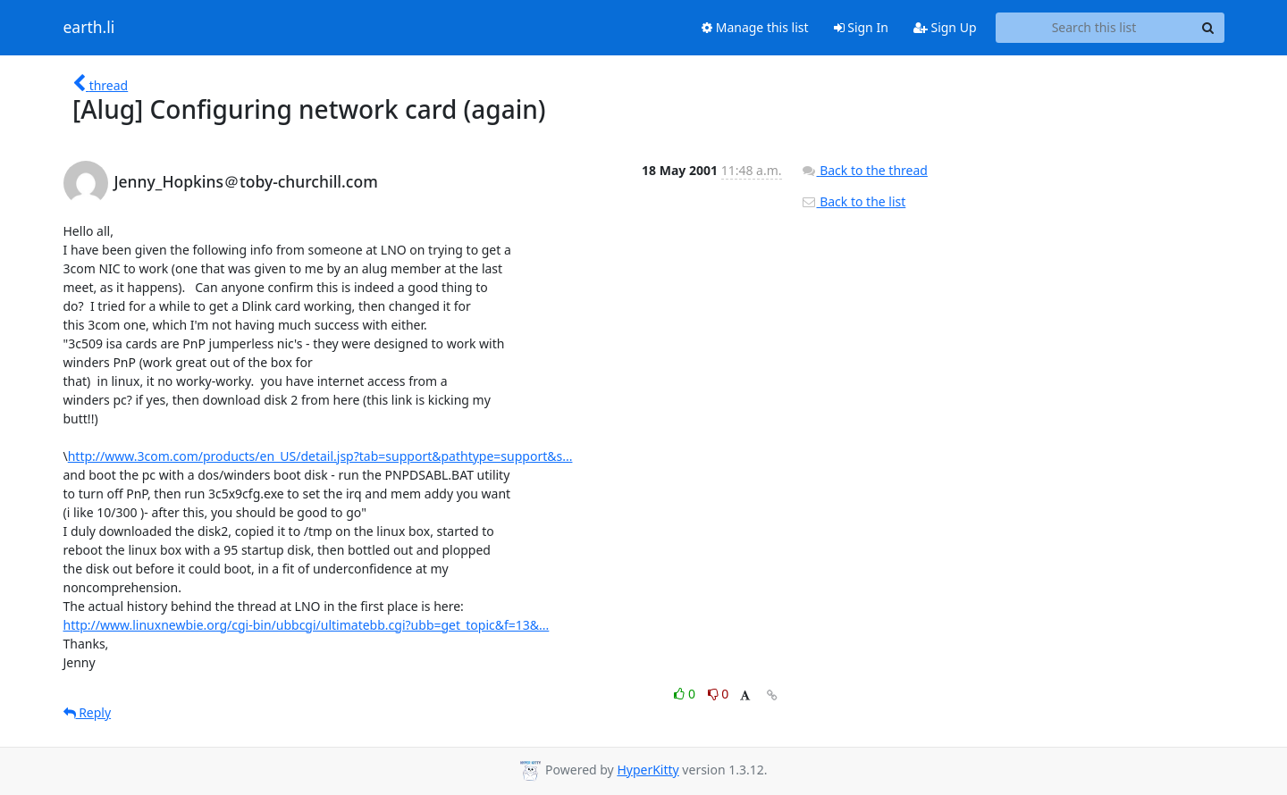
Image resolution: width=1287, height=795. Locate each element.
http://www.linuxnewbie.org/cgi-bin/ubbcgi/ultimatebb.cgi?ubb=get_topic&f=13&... (306, 624)
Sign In (861, 27)
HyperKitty (647, 769)
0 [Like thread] (686, 693)
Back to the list (853, 201)
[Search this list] (1094, 28)
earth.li (89, 27)
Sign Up (945, 27)
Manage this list (755, 27)
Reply (87, 712)
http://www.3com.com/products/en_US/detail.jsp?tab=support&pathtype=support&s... (320, 456)
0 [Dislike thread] (718, 693)
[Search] (1208, 28)
